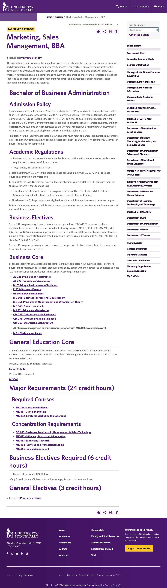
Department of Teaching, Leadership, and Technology (141, 203)
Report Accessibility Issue (83, 575)
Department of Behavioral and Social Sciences (142, 130)
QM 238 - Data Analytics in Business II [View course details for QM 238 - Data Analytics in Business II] (34, 318)
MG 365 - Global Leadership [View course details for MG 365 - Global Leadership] (28, 306)
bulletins (52, 585)
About (62, 530)
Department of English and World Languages (140, 162)
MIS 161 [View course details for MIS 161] (13, 379)
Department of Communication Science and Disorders (142, 152)
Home (49, 17)
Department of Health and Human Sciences (140, 193)
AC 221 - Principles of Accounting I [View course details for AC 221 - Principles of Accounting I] (32, 276)
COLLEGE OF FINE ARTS (139, 212)
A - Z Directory (141, 6)
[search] (121, 6)
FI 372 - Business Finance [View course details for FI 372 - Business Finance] (27, 289)
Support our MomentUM (139, 548)
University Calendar (137, 254)
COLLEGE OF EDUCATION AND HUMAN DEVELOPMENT (143, 184)
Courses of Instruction (138, 65)
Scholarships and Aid (102, 548)
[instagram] (12, 553)
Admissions (65, 542)
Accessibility (64, 575)
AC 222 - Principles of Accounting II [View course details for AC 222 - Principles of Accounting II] (32, 280)
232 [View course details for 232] (23, 368)
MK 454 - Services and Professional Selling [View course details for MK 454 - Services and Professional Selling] (40, 444)
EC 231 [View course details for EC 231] (12, 368)
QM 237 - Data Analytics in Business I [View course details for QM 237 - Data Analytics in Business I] (34, 314)
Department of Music (137, 229)
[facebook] (7, 553)
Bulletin (59, 17)
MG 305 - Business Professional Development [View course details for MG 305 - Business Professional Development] (39, 297)
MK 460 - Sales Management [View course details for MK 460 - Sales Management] (32, 448)
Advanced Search (139, 34)
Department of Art (136, 217)
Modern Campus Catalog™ (109, 585)
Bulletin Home (134, 45)
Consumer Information (138, 260)
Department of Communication (142, 223)
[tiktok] (27, 553)
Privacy (100, 575)
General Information (137, 248)
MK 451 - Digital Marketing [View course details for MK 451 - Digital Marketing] (31, 411)
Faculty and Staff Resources (105, 536)
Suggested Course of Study (140, 59)
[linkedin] (22, 553)
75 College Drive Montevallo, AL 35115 (24, 543)
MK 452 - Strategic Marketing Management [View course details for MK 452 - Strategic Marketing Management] (41, 415)
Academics (64, 536)
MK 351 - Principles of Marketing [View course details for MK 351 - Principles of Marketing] (31, 310)
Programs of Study (31, 57)
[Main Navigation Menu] (159, 6)
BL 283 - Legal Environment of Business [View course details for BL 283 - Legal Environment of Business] (35, 285)
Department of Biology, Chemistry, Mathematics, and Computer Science (141, 141)
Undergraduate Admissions (141, 81)
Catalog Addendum (136, 270)
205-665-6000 (13, 546)
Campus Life (97, 530)
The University (134, 243)
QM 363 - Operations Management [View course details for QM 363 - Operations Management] (33, 322)
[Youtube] (17, 553)
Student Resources (100, 542)
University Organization (139, 266)
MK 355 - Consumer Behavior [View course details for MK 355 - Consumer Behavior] (32, 407)
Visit (93, 555)
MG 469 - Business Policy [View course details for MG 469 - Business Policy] (27, 333)
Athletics (63, 555)
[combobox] (93, 24)
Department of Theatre (138, 235)
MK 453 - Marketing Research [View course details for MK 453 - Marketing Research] (33, 440)
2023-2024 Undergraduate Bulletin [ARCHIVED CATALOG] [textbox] (90, 24)
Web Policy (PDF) (113, 575)
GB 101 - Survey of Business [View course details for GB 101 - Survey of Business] (28, 293)
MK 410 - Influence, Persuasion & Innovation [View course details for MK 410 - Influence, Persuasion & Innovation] (40, 436)
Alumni (63, 548)
